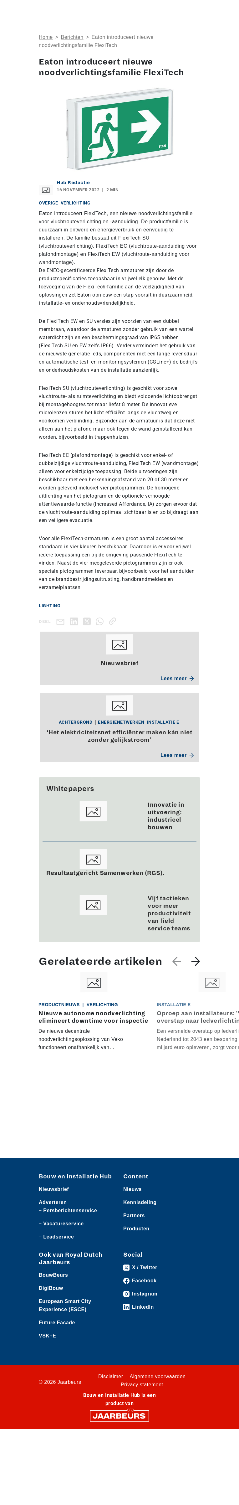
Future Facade (57, 1322)
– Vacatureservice (61, 1223)
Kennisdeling (139, 1202)
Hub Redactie (73, 182)
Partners (134, 1215)
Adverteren (53, 1202)
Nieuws (132, 1189)
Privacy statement (142, 1384)
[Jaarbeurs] (119, 1416)
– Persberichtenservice (68, 1210)
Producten (136, 1228)
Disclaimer (110, 1376)
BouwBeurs (53, 1275)
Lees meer (177, 678)
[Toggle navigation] (194, 10)
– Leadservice (56, 1236)
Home (46, 37)
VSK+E (47, 1335)
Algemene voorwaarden (158, 1376)
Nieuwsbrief (54, 1189)
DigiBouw (51, 1288)
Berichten (72, 37)
